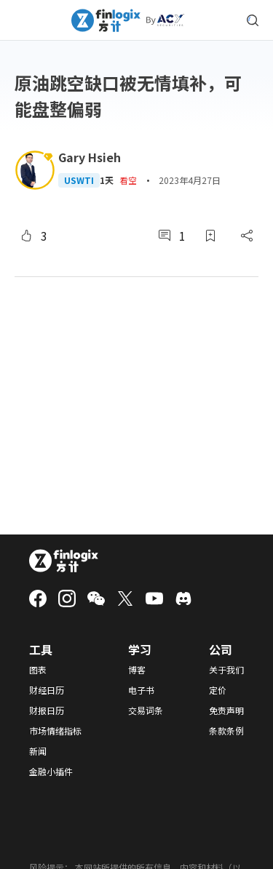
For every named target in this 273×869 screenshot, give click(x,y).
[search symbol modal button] (252, 20)
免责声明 (226, 710)
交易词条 (145, 710)
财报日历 (46, 710)
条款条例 (226, 731)
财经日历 (46, 690)
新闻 (38, 751)
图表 (38, 670)
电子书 (141, 690)
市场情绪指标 (55, 731)
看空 (128, 180)
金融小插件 (51, 771)
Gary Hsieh (89, 157)
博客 (137, 670)
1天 (107, 180)
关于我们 (226, 670)
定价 (217, 690)
